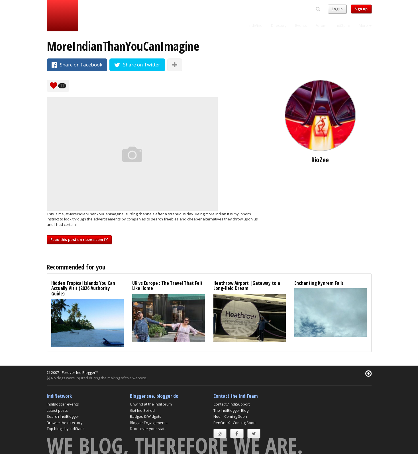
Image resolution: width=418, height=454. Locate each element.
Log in (337, 9)
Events (301, 25)
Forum (320, 25)
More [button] (365, 25)
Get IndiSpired (142, 410)
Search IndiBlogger (63, 416)
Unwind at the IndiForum (151, 404)
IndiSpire (342, 25)
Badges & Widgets (145, 416)
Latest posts (57, 410)
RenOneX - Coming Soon (234, 422)
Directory (279, 25)
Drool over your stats (148, 428)
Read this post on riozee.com (79, 239)
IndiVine (255, 25)
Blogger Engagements (149, 422)
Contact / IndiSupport (231, 404)
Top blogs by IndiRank (66, 428)
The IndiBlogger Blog (230, 410)
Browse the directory (65, 422)
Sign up (361, 9)
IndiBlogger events (63, 404)
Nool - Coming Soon (230, 416)
